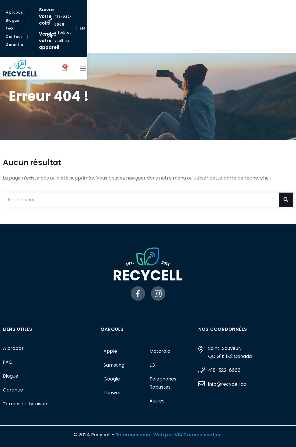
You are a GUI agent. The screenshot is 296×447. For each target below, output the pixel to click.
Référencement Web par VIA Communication (168, 434)
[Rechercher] (286, 200)
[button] (280, 41)
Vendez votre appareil (148, 21)
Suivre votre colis (146, 10)
